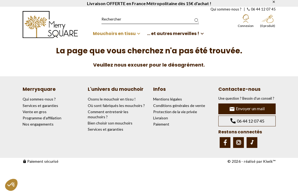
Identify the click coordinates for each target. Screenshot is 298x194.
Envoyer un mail (247, 109)
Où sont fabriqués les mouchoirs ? (116, 105)
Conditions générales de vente (179, 105)
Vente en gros (35, 111)
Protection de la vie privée (175, 111)
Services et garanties (40, 105)
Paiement (161, 124)
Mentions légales (167, 99)
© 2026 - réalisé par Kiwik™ (251, 161)
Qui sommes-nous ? (226, 9)
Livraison (160, 118)
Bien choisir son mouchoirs (110, 123)
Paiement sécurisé (40, 161)
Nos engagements (38, 124)
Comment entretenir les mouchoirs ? (108, 114)
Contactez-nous (239, 89)
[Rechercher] (150, 19)
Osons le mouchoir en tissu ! (112, 99)
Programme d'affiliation (42, 118)
